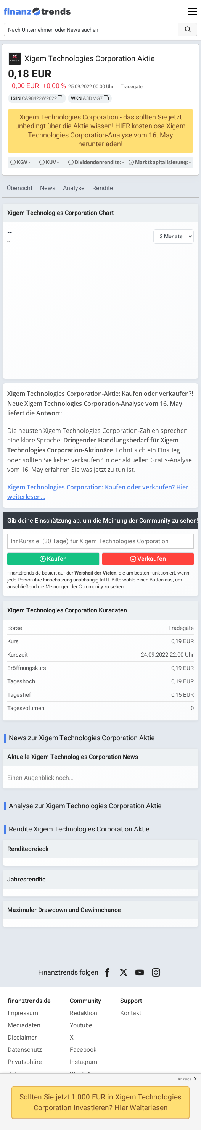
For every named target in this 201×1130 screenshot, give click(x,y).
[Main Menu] (192, 11)
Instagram (83, 1062)
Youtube (81, 1025)
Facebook (83, 1049)
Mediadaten (24, 1025)
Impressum (23, 1013)
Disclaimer (22, 1037)
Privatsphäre (25, 1062)
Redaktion (83, 1013)
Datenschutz (25, 1049)
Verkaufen (151, 558)
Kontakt (130, 1013)
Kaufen (57, 558)
